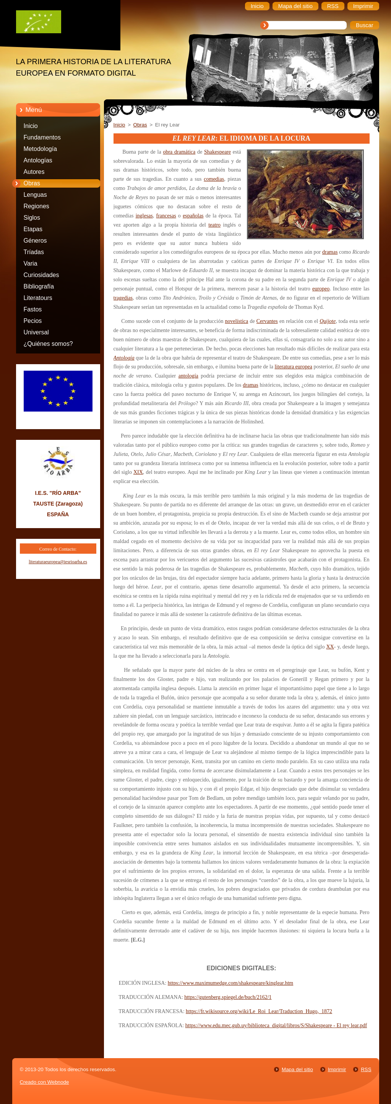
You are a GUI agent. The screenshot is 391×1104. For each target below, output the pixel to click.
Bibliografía (39, 286)
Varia (30, 263)
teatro (214, 225)
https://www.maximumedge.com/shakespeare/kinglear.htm (230, 983)
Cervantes (267, 321)
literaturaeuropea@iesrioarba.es (58, 561)
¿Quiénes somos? (48, 343)
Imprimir (337, 1069)
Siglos (32, 217)
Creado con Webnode (44, 1082)
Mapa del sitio (297, 1069)
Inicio (31, 126)
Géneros (35, 240)
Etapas (33, 229)
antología (188, 376)
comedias (214, 179)
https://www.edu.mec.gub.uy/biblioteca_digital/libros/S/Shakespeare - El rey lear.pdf (276, 1025)
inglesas (144, 216)
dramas (329, 252)
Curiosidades (41, 275)
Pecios (33, 321)
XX (330, 647)
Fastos (33, 309)
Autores (34, 172)
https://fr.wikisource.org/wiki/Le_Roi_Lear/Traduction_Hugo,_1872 (259, 1011)
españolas (193, 216)
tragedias (123, 298)
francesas (166, 216)
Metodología (40, 149)
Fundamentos (42, 137)
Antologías (38, 160)
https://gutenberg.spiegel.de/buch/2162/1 (227, 997)
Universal (36, 332)
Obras (32, 183)
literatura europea (293, 367)
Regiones (36, 206)
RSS (366, 1069)
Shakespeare (217, 152)
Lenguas (35, 194)
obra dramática (179, 152)
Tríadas (34, 252)
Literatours (38, 298)
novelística (236, 321)
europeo (320, 289)
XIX (138, 472)
